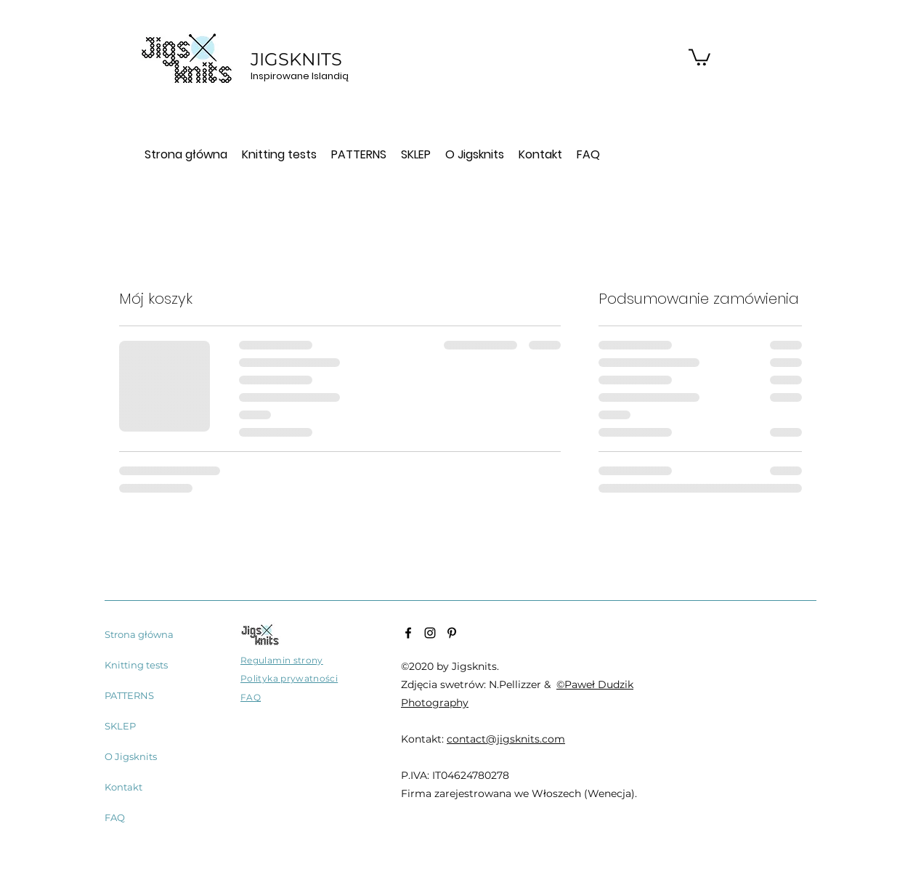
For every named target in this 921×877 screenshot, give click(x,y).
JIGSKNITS (298, 59)
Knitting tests (136, 665)
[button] (699, 56)
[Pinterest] (452, 633)
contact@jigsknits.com (506, 738)
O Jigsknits (131, 756)
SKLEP (120, 726)
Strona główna (139, 634)
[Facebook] (408, 633)
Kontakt (123, 787)
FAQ (115, 817)
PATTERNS (129, 695)
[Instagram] (430, 633)
